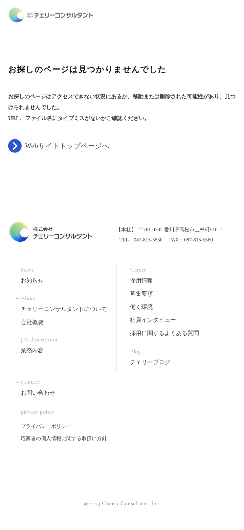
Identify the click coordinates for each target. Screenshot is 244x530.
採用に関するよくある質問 (164, 332)
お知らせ (32, 279)
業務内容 (32, 349)
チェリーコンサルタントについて (64, 308)
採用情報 (141, 279)
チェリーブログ (150, 361)
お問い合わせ (38, 391)
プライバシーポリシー (46, 425)
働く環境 (141, 305)
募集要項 (141, 292)
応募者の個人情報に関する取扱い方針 (64, 437)
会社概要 (32, 321)
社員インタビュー (153, 318)
